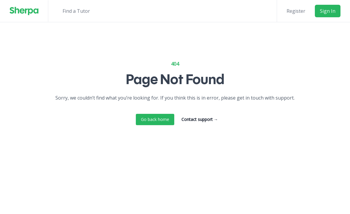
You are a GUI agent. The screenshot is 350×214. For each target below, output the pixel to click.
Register (296, 11)
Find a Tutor (76, 11)
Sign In (327, 11)
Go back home (155, 119)
